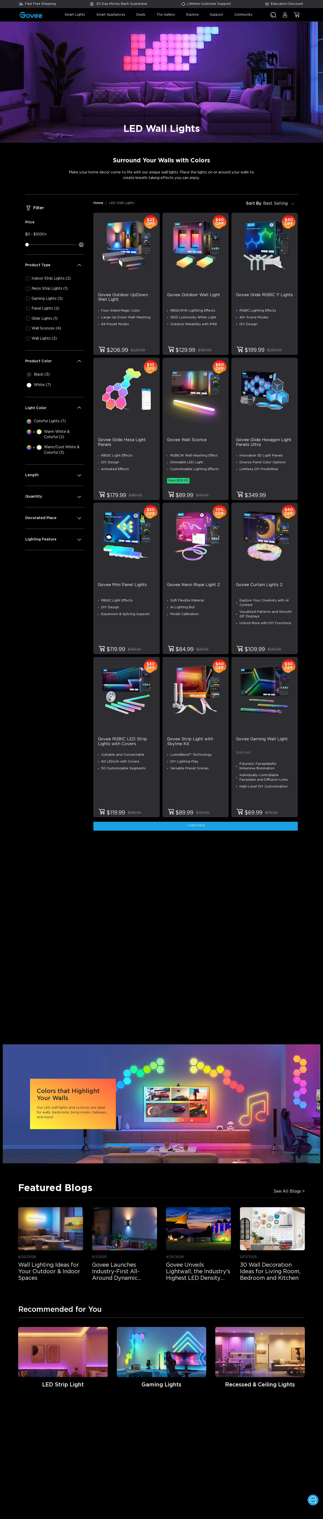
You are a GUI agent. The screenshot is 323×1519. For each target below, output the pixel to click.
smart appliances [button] (110, 14)
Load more (196, 825)
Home (98, 203)
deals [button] (140, 14)
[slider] (27, 244)
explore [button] (192, 14)
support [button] (216, 14)
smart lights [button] (75, 14)
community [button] (243, 14)
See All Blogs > (289, 1191)
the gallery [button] (165, 14)
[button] (285, 17)
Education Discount (287, 4)
